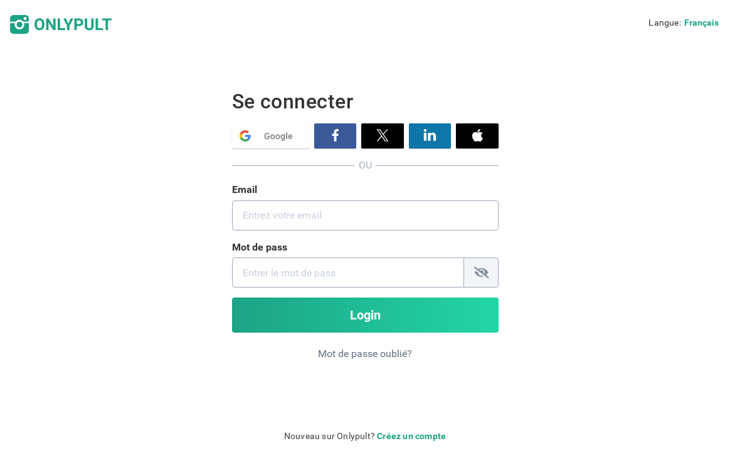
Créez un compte (411, 436)
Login (365, 315)
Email (244, 189)
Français (701, 23)
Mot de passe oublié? (365, 354)
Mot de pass (259, 247)
